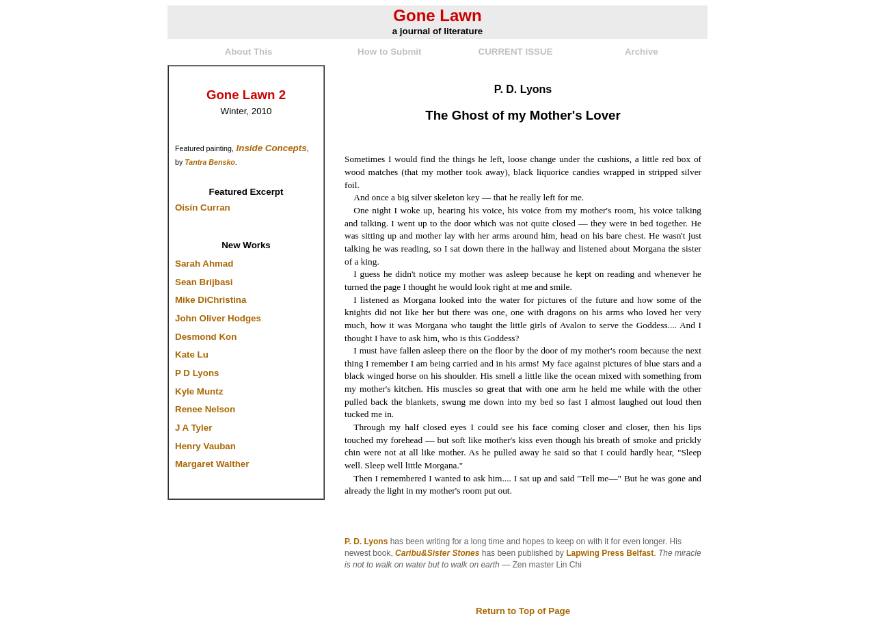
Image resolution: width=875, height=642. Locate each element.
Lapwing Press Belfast (610, 553)
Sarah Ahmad (204, 263)
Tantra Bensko (210, 162)
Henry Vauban (205, 446)
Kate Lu (191, 354)
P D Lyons (197, 373)
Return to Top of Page (523, 611)
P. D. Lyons (366, 541)
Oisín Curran (202, 207)
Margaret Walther (212, 464)
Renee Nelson (205, 409)
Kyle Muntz (199, 391)
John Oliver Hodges (218, 318)
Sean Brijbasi (203, 282)
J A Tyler (193, 428)
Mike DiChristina (210, 300)
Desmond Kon (206, 337)
